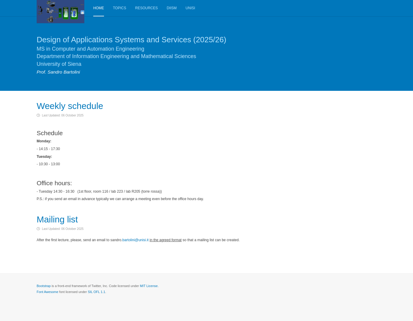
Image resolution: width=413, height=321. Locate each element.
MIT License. (149, 285)
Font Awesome (47, 291)
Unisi (190, 8)
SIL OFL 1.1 (96, 291)
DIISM (171, 8)
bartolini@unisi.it (135, 240)
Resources (146, 8)
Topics (119, 8)
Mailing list (57, 219)
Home (98, 8)
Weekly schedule (70, 106)
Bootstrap (44, 285)
